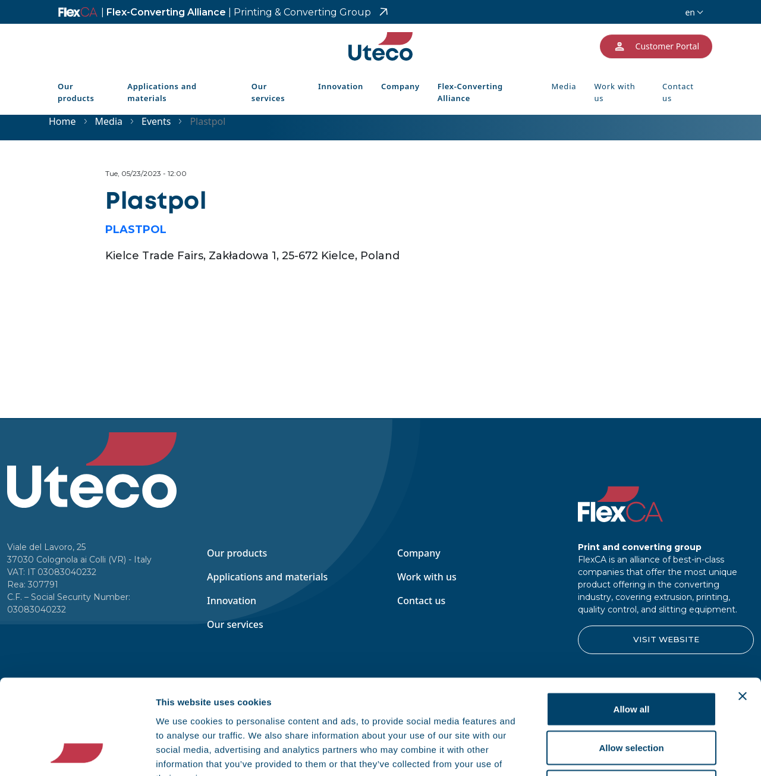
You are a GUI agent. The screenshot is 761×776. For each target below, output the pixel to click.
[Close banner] (742, 607)
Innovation (340, 86)
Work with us (614, 92)
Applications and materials (161, 92)
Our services (268, 92)
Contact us (678, 92)
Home (62, 121)
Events (156, 121)
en (690, 12)
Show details (624, 752)
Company (400, 86)
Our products (76, 92)
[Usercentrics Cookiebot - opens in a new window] (77, 753)
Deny (632, 698)
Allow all (632, 620)
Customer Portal (656, 46)
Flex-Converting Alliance (236, 12)
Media (564, 86)
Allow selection (631, 659)
